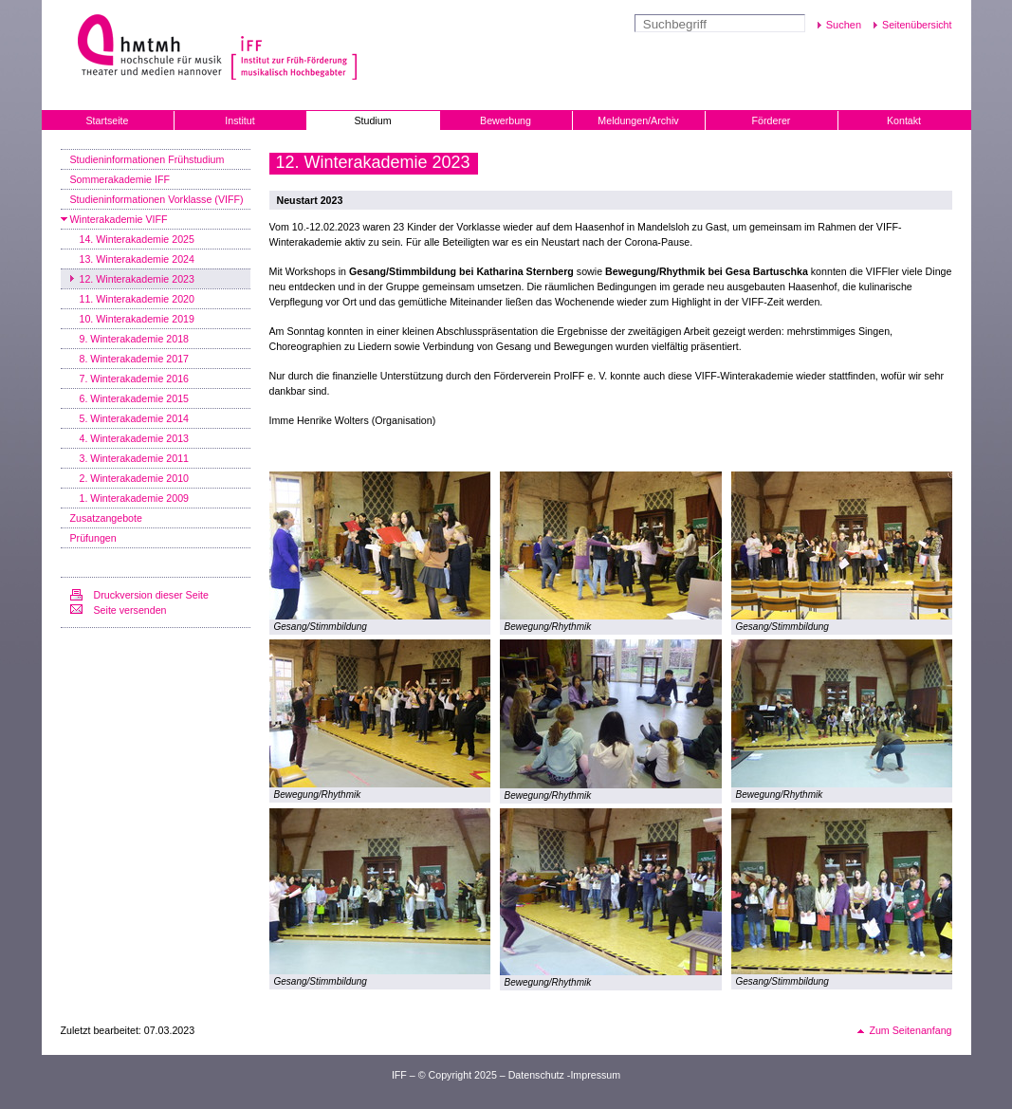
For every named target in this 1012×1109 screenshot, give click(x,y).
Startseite (106, 120)
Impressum (595, 1075)
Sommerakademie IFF (120, 179)
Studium (372, 120)
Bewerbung (505, 120)
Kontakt (904, 120)
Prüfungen (93, 538)
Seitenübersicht (916, 24)
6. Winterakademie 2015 (135, 398)
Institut (239, 120)
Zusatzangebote (106, 518)
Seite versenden (130, 610)
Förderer (771, 120)
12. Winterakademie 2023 (137, 279)
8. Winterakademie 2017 (135, 358)
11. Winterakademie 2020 (137, 299)
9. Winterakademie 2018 (135, 338)
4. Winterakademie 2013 (135, 438)
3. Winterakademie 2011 (135, 458)
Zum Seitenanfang (910, 1030)
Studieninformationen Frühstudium (147, 159)
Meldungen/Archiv (638, 120)
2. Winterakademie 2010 (135, 478)
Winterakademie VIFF (119, 219)
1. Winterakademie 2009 (135, 498)
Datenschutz (536, 1075)
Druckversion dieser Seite (151, 595)
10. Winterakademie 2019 (137, 318)
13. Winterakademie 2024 (137, 259)
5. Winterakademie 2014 (135, 418)
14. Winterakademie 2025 (137, 239)
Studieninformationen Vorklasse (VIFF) (157, 199)
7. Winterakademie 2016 (135, 378)
